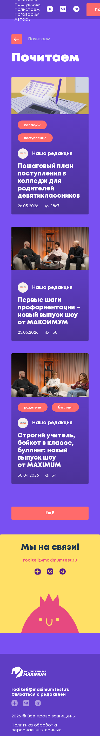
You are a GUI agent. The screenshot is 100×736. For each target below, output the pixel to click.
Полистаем (27, 10)
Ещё (50, 513)
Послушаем (28, 5)
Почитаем (39, 39)
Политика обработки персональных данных (36, 727)
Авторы (23, 19)
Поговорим (27, 15)
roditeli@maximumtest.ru (48, 692)
